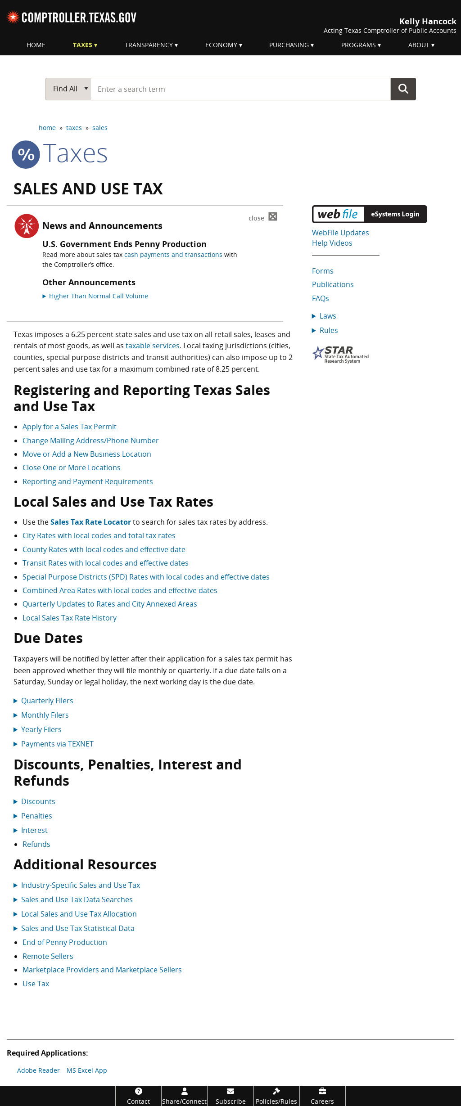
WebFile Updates (340, 233)
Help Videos (332, 243)
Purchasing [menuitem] (289, 44)
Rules (329, 330)
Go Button (403, 88)
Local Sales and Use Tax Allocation (79, 914)
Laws (328, 316)
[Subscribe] (230, 1096)
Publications (333, 284)
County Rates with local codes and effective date (104, 549)
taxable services (153, 346)
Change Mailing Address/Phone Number (91, 440)
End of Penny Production (65, 942)
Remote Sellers (48, 956)
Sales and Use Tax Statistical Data (78, 928)
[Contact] (138, 1096)
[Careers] (322, 1096)
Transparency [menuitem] (149, 44)
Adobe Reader (38, 1070)
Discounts (38, 801)
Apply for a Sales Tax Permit (70, 427)
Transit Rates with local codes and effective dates (106, 563)
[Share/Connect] (184, 1096)
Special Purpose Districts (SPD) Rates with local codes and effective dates (146, 577)
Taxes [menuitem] (82, 44)
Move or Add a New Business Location (87, 454)
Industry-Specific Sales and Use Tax (80, 885)
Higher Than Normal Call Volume (98, 296)
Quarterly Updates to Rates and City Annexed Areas (110, 604)
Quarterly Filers (47, 701)
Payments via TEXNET (57, 744)
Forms (323, 271)
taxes (74, 127)
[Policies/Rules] (276, 1096)
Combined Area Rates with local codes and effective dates (120, 590)
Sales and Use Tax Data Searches (77, 899)
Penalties (36, 816)
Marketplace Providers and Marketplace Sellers (102, 970)
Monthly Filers (45, 715)
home (47, 127)
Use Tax (36, 984)
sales (100, 127)
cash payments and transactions (173, 254)
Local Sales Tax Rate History (70, 618)
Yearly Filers (41, 729)
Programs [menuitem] (358, 44)
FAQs (320, 298)
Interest (34, 830)
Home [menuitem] (36, 44)
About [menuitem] (418, 44)
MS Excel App (87, 1070)
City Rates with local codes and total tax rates (99, 535)
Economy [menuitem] (221, 44)
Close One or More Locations (72, 467)
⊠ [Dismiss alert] (263, 217)
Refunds (36, 844)
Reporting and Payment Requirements (88, 481)
